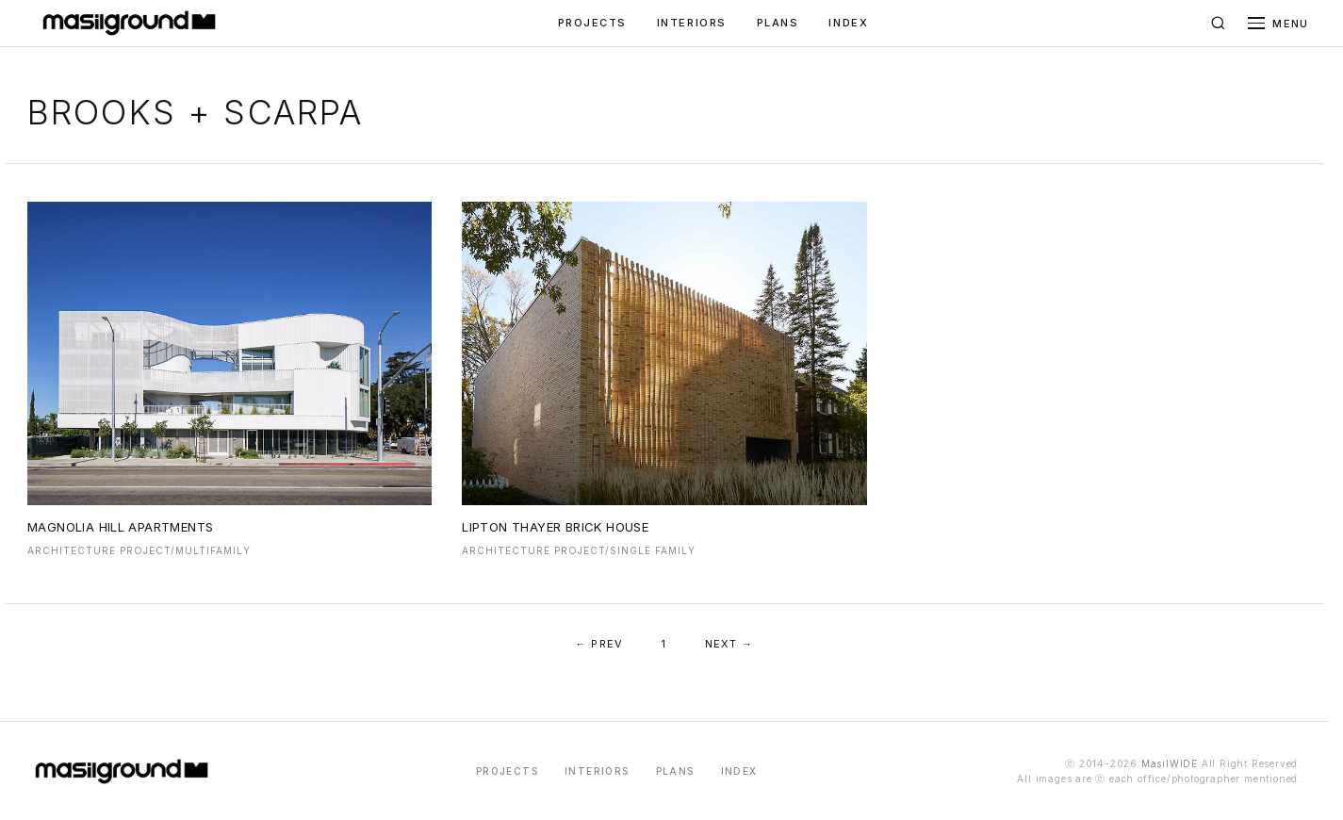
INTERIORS (692, 22)
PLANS (778, 22)
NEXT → (729, 643)
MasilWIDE (1169, 763)
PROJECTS (592, 22)
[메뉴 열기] (1278, 23)
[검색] (1218, 23)
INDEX (848, 22)
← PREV (600, 643)
